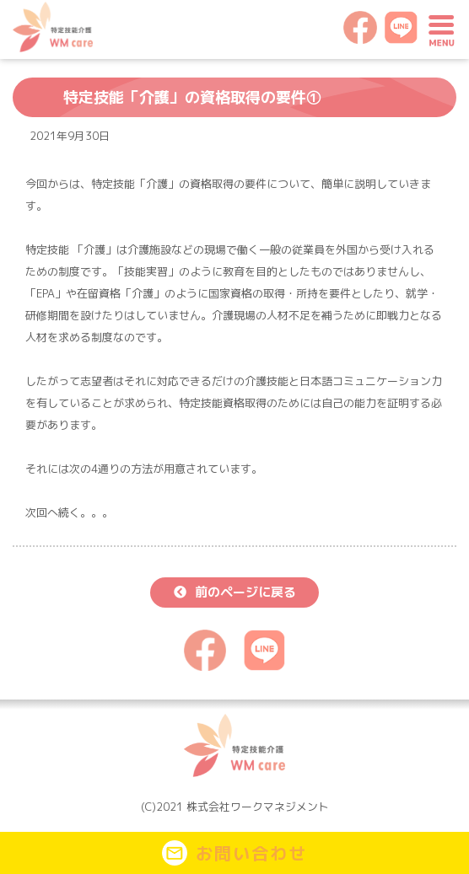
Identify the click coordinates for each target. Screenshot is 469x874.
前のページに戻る (245, 592)
